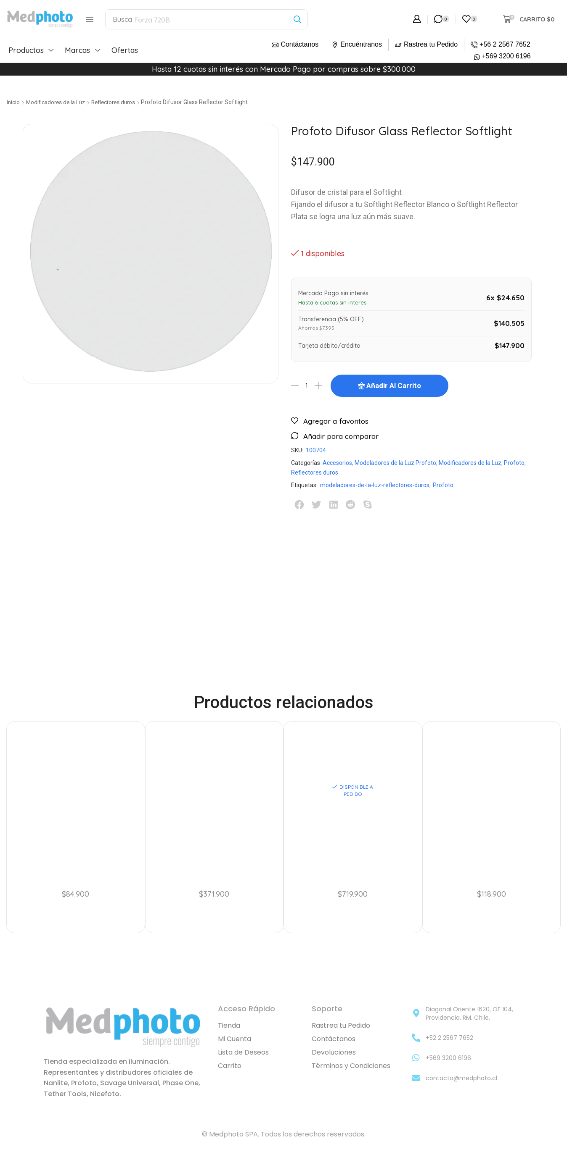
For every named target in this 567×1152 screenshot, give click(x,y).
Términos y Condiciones (351, 1066)
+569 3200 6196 (506, 56)
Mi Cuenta (234, 1039)
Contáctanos (299, 44)
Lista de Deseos (243, 1052)
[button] (89, 19)
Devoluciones (334, 1052)
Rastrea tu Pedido (431, 44)
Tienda (229, 1025)
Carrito (229, 1066)
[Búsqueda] (297, 19)
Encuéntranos (361, 44)
